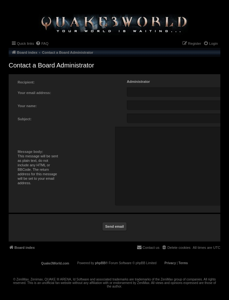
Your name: (27, 106)
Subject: (24, 119)
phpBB (100, 263)
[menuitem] (42, 43)
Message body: (30, 152)
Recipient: (26, 82)
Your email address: (34, 93)
